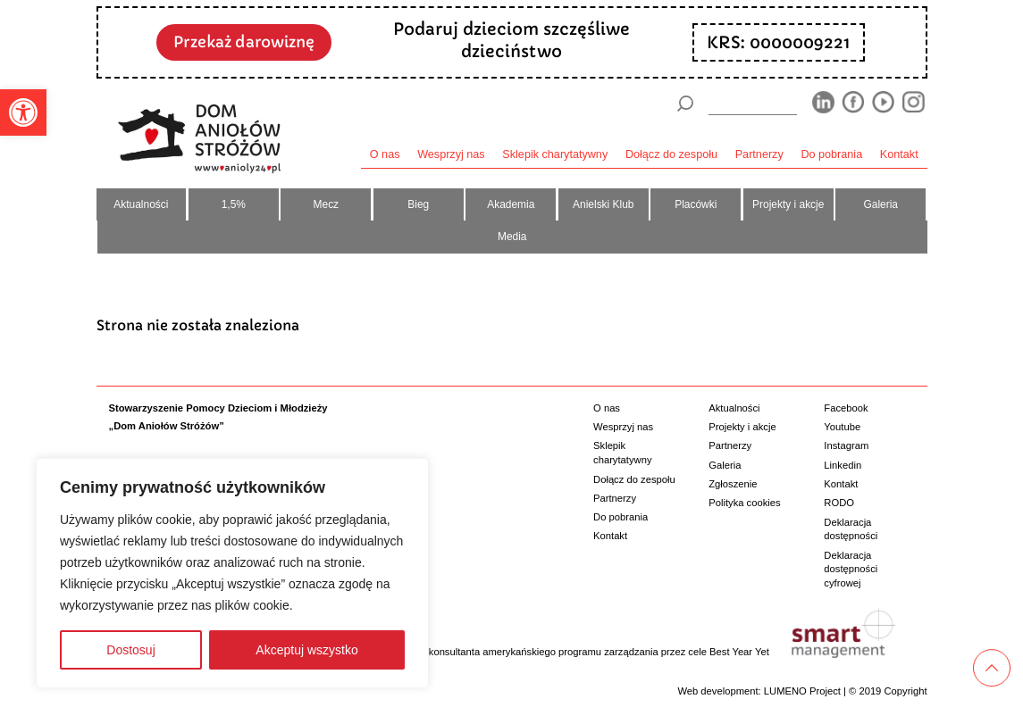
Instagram (846, 445)
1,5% (234, 204)
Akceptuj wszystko (306, 650)
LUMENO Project (802, 691)
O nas (385, 154)
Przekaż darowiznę (243, 42)
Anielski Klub (603, 204)
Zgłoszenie (733, 484)
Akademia (510, 204)
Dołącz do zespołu (671, 154)
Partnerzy (759, 154)
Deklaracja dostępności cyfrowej (850, 569)
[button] (23, 112)
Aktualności (140, 204)
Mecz (327, 204)
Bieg (418, 204)
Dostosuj (130, 650)
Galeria (880, 204)
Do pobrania (831, 154)
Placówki (696, 204)
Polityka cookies (744, 502)
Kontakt (899, 154)
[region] (232, 573)
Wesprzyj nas (451, 154)
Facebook (846, 408)
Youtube (842, 426)
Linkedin (842, 465)
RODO (839, 502)
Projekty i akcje (788, 204)
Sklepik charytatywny (555, 154)
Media (512, 236)
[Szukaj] (685, 104)
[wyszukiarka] (752, 103)
